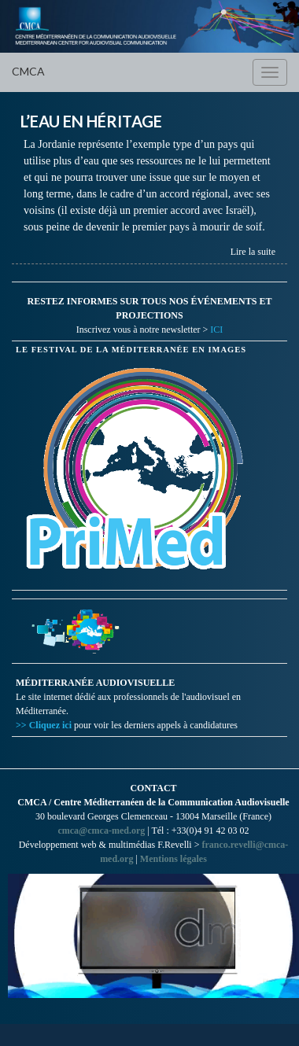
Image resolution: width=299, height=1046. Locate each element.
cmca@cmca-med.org (101, 830)
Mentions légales (173, 858)
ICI (216, 329)
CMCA (28, 71)
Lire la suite (253, 251)
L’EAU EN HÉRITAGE (91, 121)
